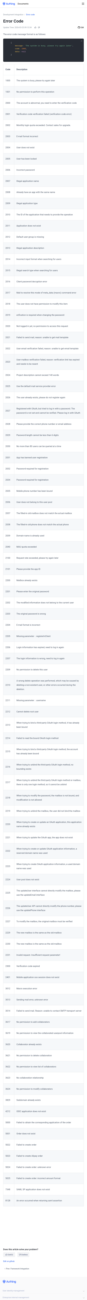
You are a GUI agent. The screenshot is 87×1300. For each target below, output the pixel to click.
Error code (30, 15)
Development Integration (13, 15)
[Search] (78, 4)
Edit (82, 27)
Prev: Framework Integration (16, 1269)
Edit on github (9, 1261)
